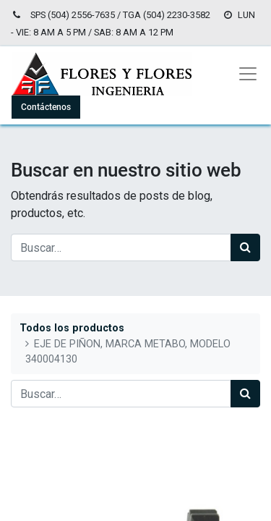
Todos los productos (72, 328)
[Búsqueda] (245, 247)
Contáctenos (46, 107)
